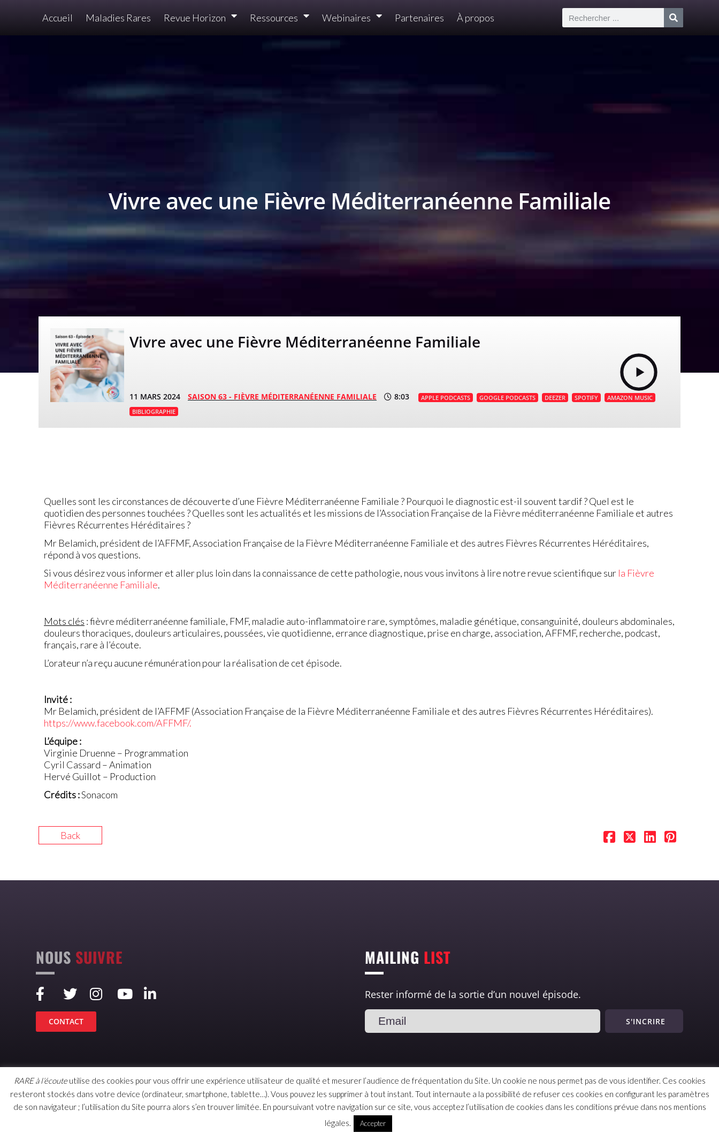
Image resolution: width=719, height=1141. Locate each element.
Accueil (57, 18)
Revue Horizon (200, 18)
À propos (475, 18)
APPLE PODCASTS (445, 398)
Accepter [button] (373, 1123)
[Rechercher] (673, 17)
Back (70, 835)
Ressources (279, 18)
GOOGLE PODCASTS (507, 398)
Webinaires (352, 18)
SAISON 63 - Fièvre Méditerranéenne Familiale (282, 396)
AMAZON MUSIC (630, 398)
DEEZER (555, 398)
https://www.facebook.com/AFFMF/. (118, 723)
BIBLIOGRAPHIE (153, 411)
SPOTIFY (586, 398)
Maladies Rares (118, 18)
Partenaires (419, 18)
